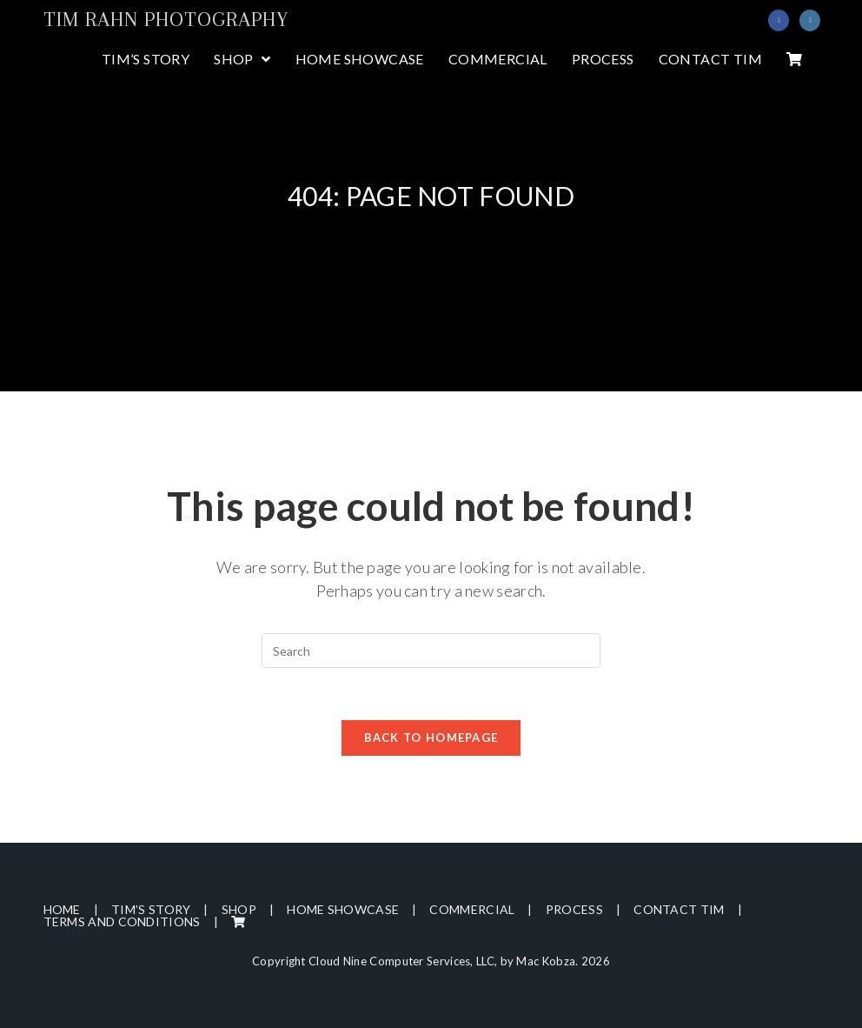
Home (62, 909)
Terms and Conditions (122, 921)
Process (574, 909)
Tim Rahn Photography (165, 19)
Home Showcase (343, 909)
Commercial (471, 909)
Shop (239, 909)
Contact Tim (678, 909)
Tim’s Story (150, 909)
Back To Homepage (431, 737)
